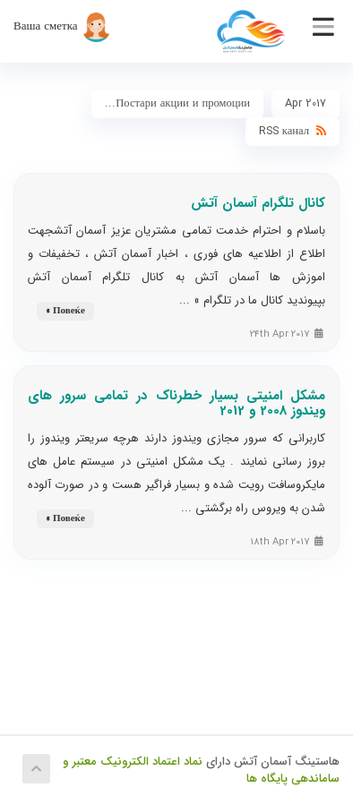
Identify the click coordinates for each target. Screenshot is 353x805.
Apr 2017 (305, 104)
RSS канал (292, 132)
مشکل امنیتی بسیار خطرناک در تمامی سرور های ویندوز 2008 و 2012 (176, 403)
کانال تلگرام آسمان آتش (258, 203)
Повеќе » (65, 311)
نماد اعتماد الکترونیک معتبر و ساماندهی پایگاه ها (201, 770)
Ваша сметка (62, 26)
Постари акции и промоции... (177, 104)
